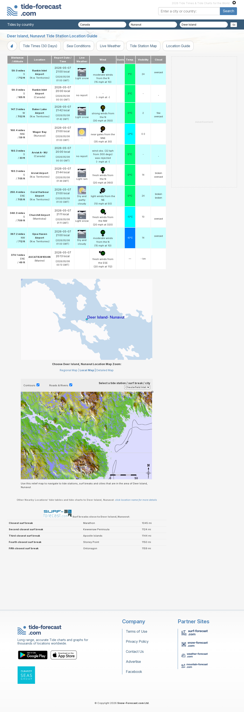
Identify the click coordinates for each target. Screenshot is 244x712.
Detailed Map (105, 370)
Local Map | (88, 370)
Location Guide (178, 46)
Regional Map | (69, 370)
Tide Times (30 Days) (40, 46)
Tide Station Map (143, 46)
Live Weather (110, 46)
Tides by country (20, 24)
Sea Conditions (79, 46)
